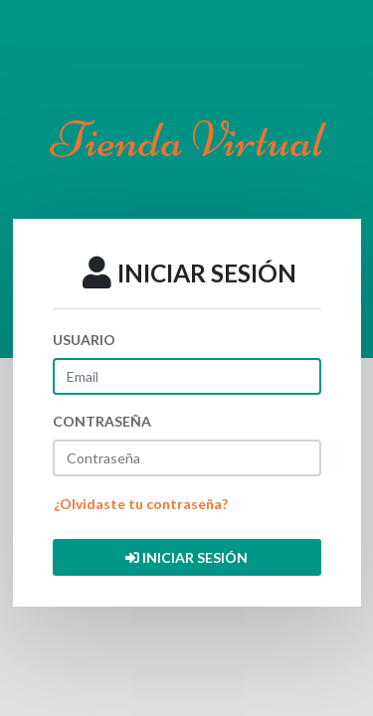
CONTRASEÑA (102, 421)
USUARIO (84, 339)
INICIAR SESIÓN (186, 557)
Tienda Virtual (187, 139)
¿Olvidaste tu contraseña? (141, 503)
